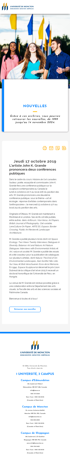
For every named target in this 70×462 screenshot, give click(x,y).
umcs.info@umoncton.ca (35, 443)
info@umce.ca (35, 390)
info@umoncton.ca (35, 417)
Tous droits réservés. (35, 368)
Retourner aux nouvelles (25, 309)
